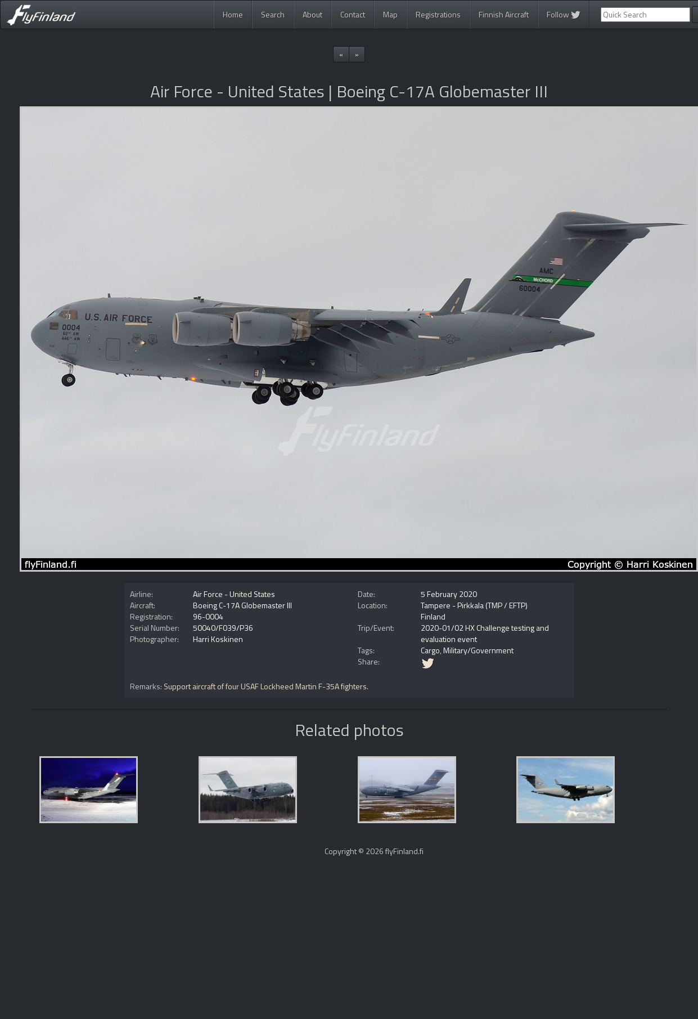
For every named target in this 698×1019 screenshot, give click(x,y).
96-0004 (208, 616)
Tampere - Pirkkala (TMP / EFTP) (474, 605)
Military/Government (478, 650)
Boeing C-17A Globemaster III (242, 605)
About (312, 14)
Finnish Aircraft (504, 14)
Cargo (430, 650)
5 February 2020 (449, 594)
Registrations (438, 14)
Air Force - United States (234, 594)
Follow (563, 14)
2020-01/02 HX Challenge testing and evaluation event (485, 633)
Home (233, 14)
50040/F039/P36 (223, 628)
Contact (352, 14)
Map (390, 14)
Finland (433, 616)
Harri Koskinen (218, 639)
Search (273, 14)
